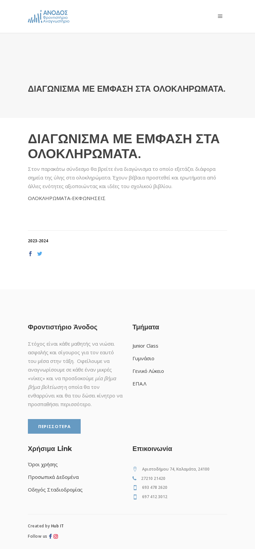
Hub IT (57, 526)
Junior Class (145, 345)
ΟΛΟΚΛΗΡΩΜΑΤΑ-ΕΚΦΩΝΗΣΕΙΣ (67, 198)
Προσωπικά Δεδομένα (53, 477)
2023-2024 (38, 241)
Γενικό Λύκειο (148, 371)
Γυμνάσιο (143, 358)
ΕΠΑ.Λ (139, 383)
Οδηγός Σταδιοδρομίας (55, 489)
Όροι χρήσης (43, 464)
